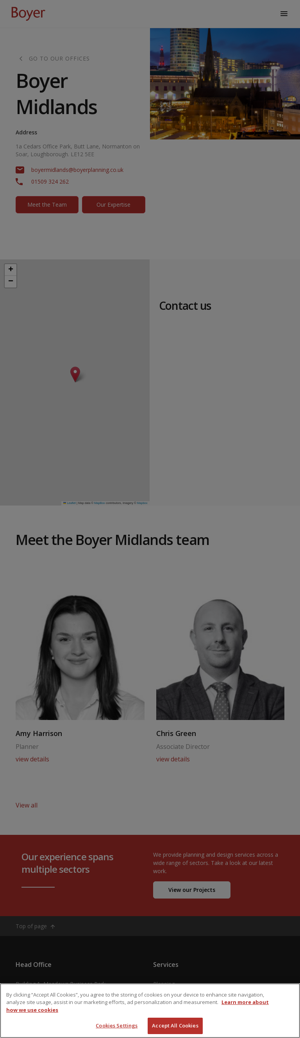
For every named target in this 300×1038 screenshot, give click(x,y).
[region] (150, 1010)
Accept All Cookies (175, 1025)
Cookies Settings (117, 1025)
